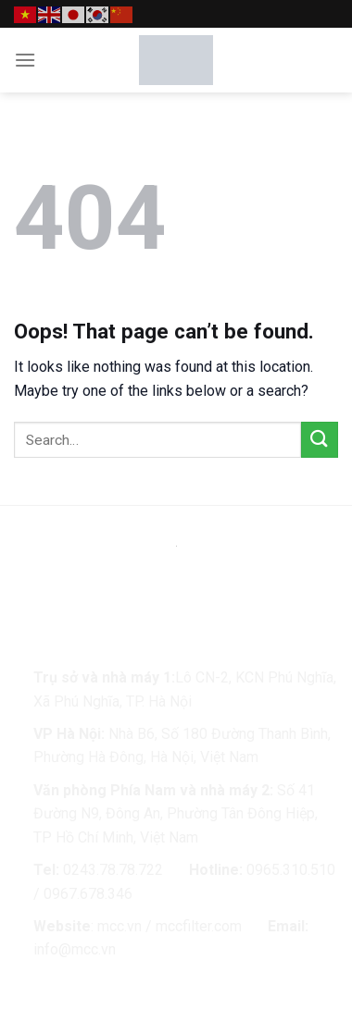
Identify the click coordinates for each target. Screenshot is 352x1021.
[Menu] (25, 59)
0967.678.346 (88, 894)
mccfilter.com (199, 926)
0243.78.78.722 (113, 870)
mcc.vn (119, 926)
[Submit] (319, 440)
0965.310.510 (290, 870)
